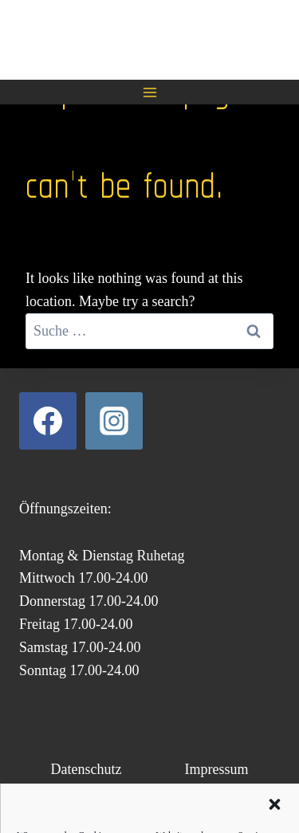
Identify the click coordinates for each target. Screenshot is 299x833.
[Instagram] (114, 421)
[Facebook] (48, 421)
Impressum (216, 769)
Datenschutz (86, 769)
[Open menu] (149, 92)
